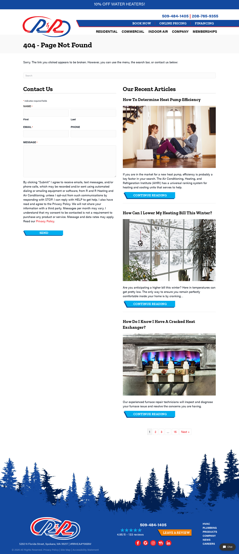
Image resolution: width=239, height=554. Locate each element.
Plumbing (210, 528)
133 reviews (136, 534)
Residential (107, 31)
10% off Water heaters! (119, 4)
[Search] (119, 75)
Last (73, 118)
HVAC (206, 524)
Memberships (205, 31)
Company (180, 31)
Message (30, 141)
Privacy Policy (45, 220)
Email (28, 126)
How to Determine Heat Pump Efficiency (162, 99)
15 (175, 432)
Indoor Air (158, 31)
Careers (209, 544)
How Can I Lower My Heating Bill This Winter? (167, 212)
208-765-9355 (205, 16)
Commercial (133, 31)
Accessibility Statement (86, 549)
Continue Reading (150, 195)
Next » (185, 432)
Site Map (66, 549)
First (26, 118)
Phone (75, 126)
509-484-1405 (175, 16)
